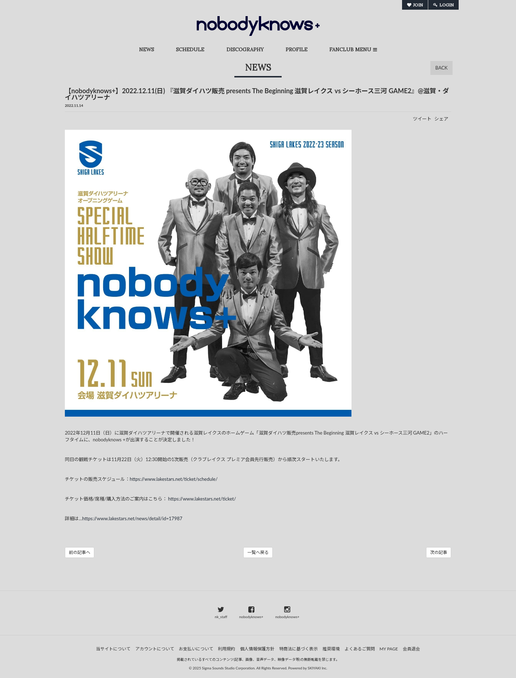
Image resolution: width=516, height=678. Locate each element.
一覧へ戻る (258, 552)
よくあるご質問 (360, 648)
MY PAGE (388, 648)
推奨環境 (331, 648)
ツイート (422, 119)
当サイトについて (113, 648)
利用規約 (226, 648)
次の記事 (438, 552)
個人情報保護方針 (257, 648)
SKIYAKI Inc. (318, 668)
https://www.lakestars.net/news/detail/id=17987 (132, 518)
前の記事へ (79, 552)
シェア (441, 119)
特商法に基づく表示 (298, 648)
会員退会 (411, 648)
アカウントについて (154, 648)
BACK (441, 68)
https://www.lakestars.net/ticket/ (202, 499)
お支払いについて (196, 648)
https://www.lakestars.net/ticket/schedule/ (174, 479)
